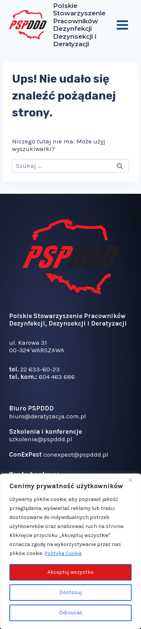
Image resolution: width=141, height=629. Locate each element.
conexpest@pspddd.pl (75, 454)
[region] (70, 551)
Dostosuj (70, 592)
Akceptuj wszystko (70, 572)
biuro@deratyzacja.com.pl (47, 416)
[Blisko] (133, 479)
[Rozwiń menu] (122, 24)
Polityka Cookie (63, 553)
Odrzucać (70, 612)
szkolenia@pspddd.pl (40, 439)
